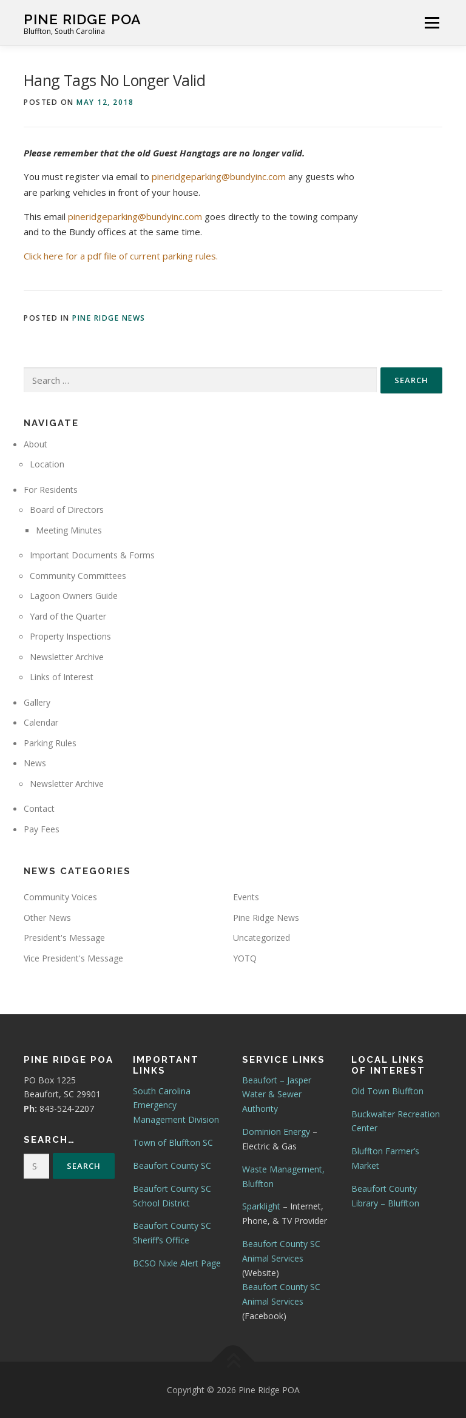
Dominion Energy (276, 1131)
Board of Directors (67, 509)
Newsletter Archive (67, 657)
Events (246, 897)
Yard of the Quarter (68, 616)
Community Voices (60, 897)
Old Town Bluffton (387, 1091)
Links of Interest (61, 677)
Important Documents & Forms (92, 555)
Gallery (37, 702)
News (35, 763)
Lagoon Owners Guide (74, 595)
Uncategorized (261, 937)
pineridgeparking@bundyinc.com (219, 176)
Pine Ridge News (109, 318)
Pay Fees (41, 829)
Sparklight (261, 1206)
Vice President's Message (73, 958)
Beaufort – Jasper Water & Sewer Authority (276, 1094)
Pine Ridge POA (82, 18)
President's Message (64, 937)
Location (47, 464)
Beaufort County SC (172, 1165)
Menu (431, 22)
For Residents (51, 489)
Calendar (41, 722)
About (35, 444)
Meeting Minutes (69, 530)
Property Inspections (70, 636)
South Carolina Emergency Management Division (176, 1105)
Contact (39, 808)
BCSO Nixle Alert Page (177, 1263)
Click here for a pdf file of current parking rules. (121, 256)
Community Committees (78, 575)
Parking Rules (50, 743)
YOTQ (245, 958)
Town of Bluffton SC (173, 1142)
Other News (47, 917)
